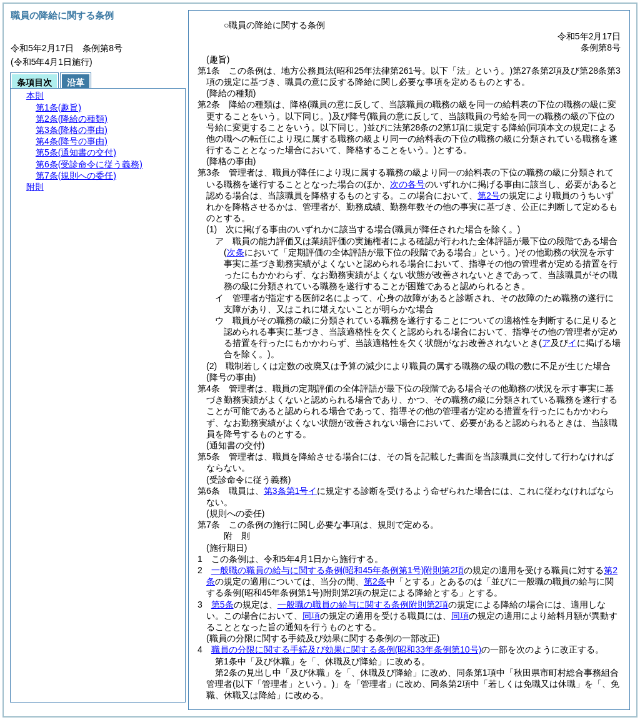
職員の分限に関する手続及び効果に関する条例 (346, 649)
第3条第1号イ (291, 491)
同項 (311, 616)
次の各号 (407, 184)
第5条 (222, 604)
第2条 (375, 581)
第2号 (489, 195)
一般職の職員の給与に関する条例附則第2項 (337, 570)
